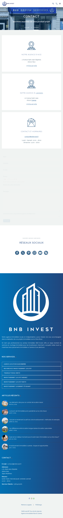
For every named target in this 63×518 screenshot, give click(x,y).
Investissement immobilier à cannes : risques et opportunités (28, 446)
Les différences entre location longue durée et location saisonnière (30, 428)
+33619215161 (17, 484)
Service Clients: (7, 484)
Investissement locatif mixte (15, 382)
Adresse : (5, 467)
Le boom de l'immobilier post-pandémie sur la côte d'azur (28, 411)
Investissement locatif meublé (15, 377)
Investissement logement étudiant (17, 386)
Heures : (5, 476)
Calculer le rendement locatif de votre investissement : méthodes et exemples (34, 420)
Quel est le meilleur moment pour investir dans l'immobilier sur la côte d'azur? (34, 437)
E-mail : (4, 464)
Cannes (39, 93)
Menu (60, 3)
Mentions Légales (26, 504)
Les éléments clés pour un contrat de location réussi (26, 402)
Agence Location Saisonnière (15, 364)
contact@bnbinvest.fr (31, 136)
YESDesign (38, 504)
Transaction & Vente (12, 373)
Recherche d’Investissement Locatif (18, 368)
